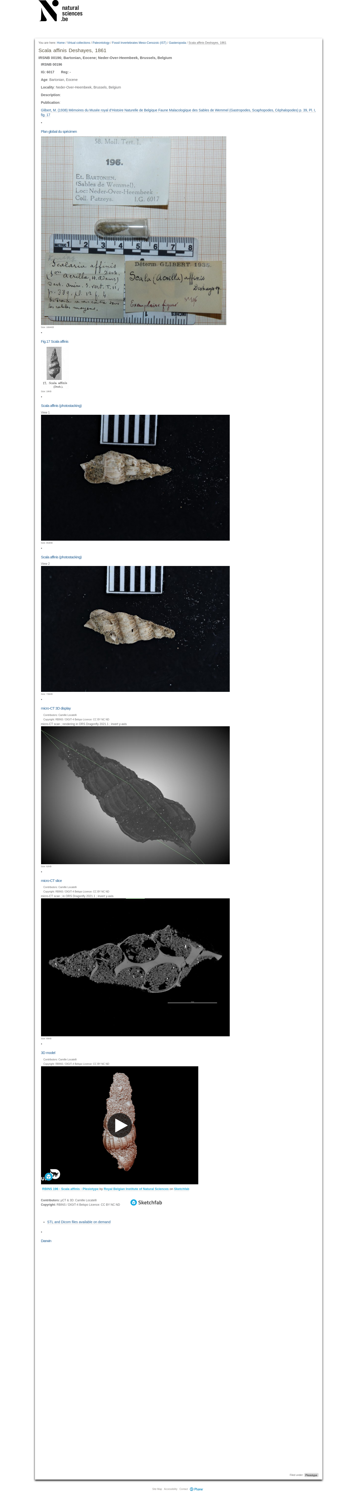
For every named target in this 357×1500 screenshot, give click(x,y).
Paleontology (101, 43)
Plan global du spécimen (59, 131)
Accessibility (170, 1489)
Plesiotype (311, 1474)
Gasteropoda (177, 43)
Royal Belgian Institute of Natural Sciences (137, 1189)
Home (61, 43)
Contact (183, 1489)
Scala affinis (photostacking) (61, 405)
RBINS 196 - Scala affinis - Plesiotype (71, 1189)
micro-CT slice (51, 880)
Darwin (46, 1241)
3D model (48, 1053)
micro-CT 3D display (56, 708)
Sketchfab (181, 1189)
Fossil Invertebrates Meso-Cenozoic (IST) (139, 43)
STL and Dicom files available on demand (79, 1222)
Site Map (157, 1489)
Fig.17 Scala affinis (54, 341)
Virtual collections (78, 43)
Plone (197, 1489)
